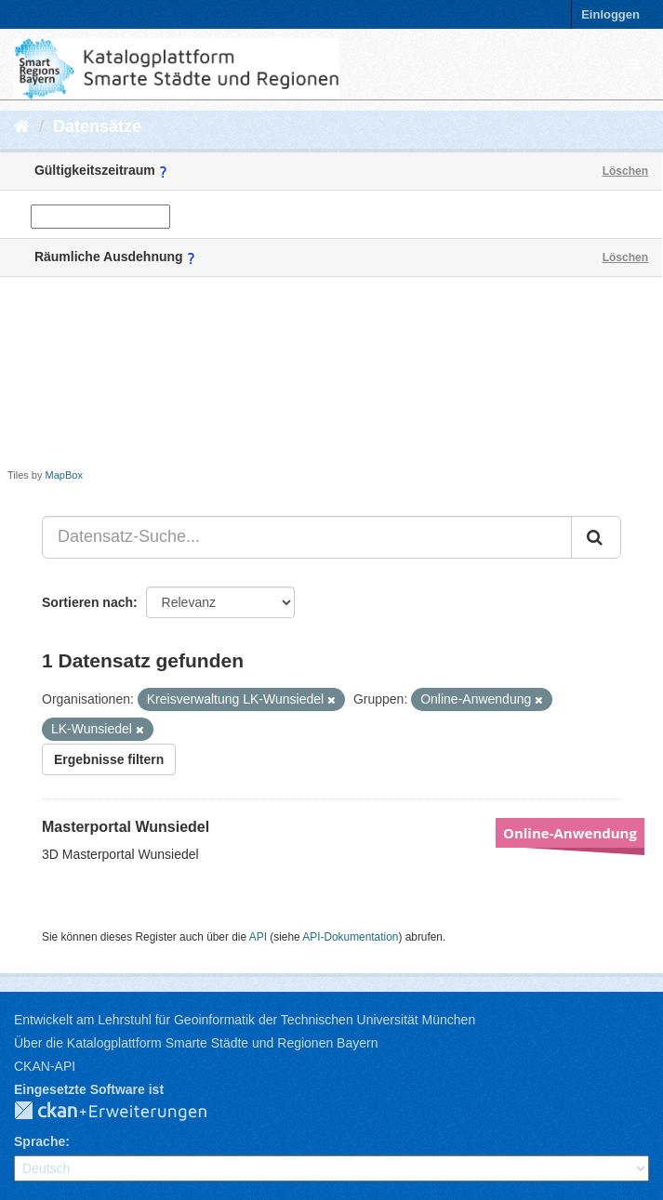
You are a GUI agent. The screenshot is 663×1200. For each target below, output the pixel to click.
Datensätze (97, 126)
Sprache (39, 1141)
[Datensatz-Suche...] (307, 537)
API (258, 936)
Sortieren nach (87, 602)
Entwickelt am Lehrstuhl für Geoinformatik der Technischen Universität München (244, 1019)
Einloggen (610, 14)
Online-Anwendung (570, 833)
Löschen (625, 171)
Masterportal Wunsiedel (125, 827)
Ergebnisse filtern (109, 759)
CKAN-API (44, 1066)
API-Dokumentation (350, 936)
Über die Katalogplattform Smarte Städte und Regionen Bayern (196, 1042)
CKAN (125, 1112)
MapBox (64, 475)
